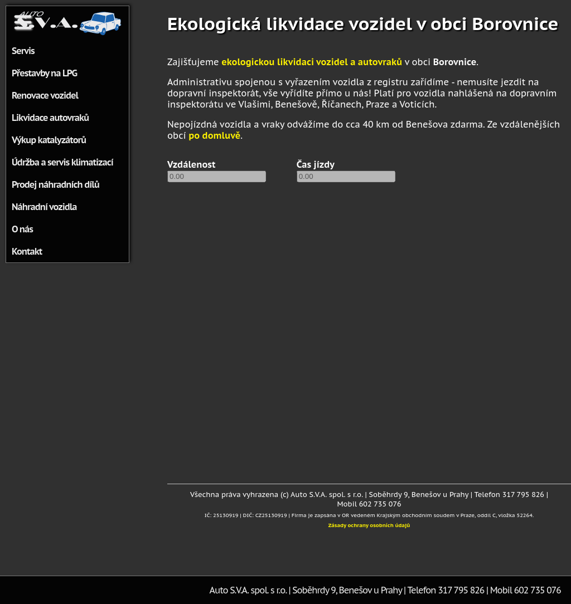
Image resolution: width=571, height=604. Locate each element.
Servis (23, 50)
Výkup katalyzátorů (49, 139)
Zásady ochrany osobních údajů (369, 525)
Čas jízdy (316, 164)
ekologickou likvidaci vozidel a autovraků (311, 61)
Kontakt (27, 251)
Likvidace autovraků (50, 117)
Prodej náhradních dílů (55, 184)
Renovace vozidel (45, 95)
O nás (22, 229)
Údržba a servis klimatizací (62, 162)
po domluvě (214, 135)
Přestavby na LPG (44, 73)
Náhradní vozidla (44, 206)
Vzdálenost (191, 164)
